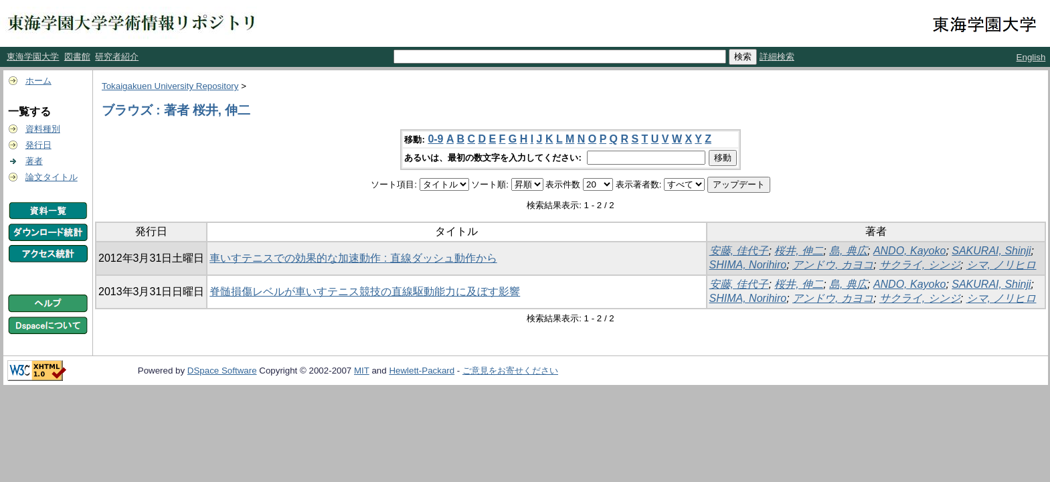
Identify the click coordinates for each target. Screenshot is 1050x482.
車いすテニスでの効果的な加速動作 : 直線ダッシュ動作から (353, 258)
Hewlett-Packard (421, 371)
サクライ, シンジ (919, 264)
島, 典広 (848, 250)
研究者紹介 (117, 57)
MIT (361, 371)
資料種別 (42, 129)
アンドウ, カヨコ (832, 264)
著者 (34, 161)
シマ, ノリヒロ (1001, 264)
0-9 (435, 139)
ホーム (38, 81)
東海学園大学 (33, 57)
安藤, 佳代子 (739, 250)
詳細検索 (777, 57)
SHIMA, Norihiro (748, 264)
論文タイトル (51, 177)
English (1031, 57)
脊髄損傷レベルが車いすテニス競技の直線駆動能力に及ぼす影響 (364, 291)
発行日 (38, 145)
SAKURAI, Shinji (991, 250)
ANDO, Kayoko (909, 250)
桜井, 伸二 (798, 250)
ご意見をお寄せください (510, 371)
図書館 (77, 57)
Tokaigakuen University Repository (170, 86)
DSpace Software (222, 371)
